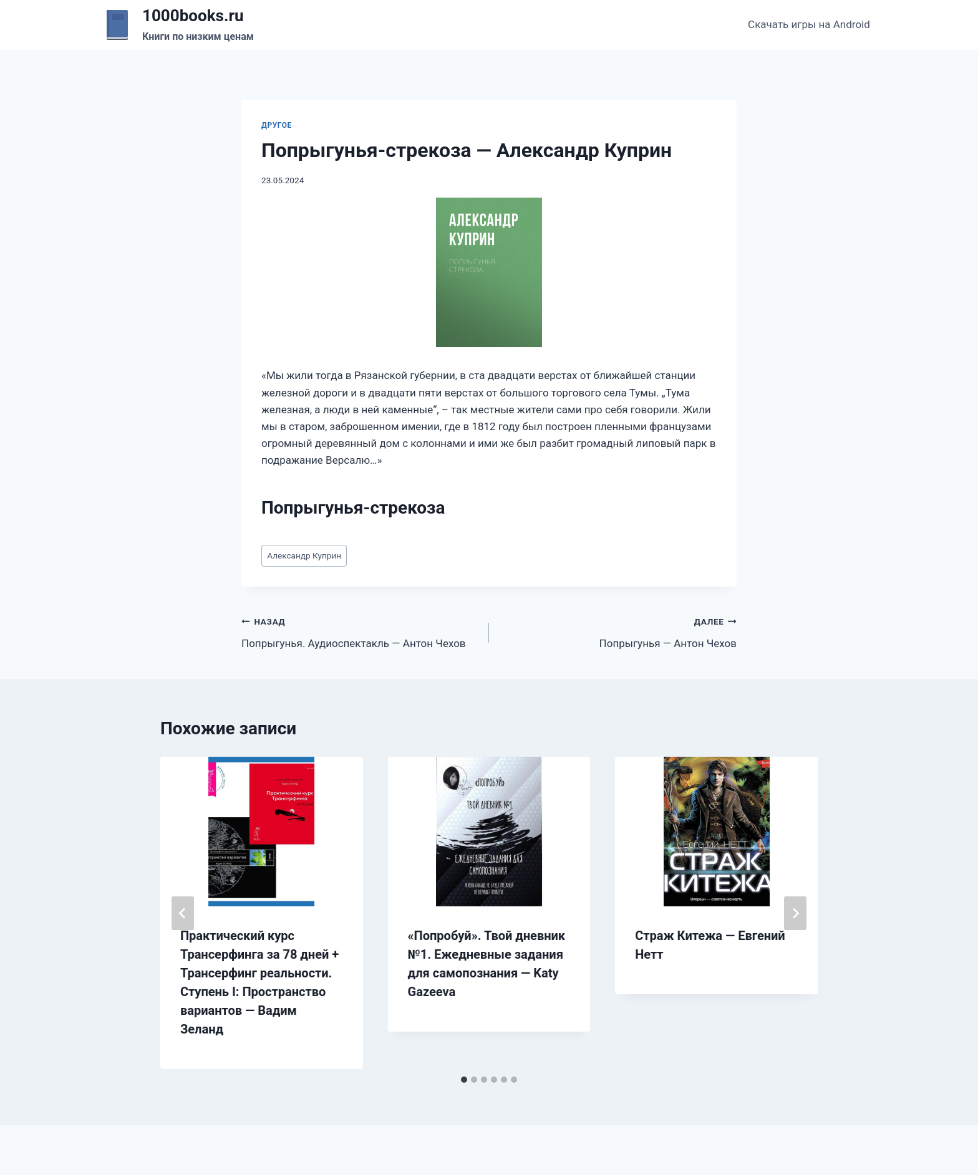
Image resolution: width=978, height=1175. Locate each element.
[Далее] (795, 913)
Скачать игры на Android (809, 24)
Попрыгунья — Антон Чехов (618, 631)
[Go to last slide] (183, 913)
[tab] (464, 1080)
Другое (276, 125)
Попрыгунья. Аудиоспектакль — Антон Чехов (359, 631)
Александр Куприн (304, 555)
